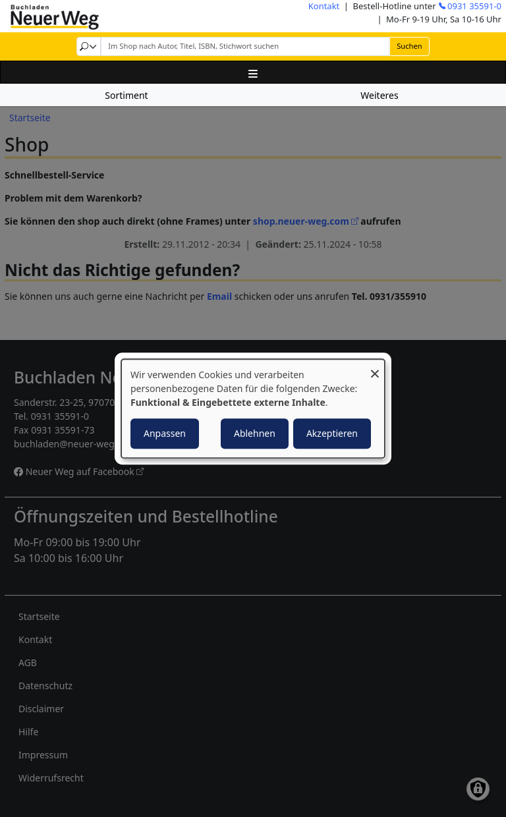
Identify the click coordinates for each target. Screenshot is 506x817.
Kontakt (324, 6)
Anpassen (165, 433)
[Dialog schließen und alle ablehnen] (375, 367)
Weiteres (379, 95)
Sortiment (126, 95)
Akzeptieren (332, 433)
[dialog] (253, 408)
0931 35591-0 (474, 6)
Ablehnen (254, 433)
